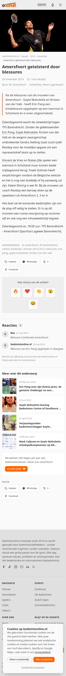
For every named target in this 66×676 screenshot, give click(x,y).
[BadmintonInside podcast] (52, 4)
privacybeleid (42, 652)
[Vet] (16, 292)
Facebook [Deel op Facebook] (11, 269)
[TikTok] (9, 566)
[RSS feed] (33, 566)
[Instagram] (15, 566)
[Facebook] (3, 566)
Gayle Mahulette (26, 132)
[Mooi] (27, 292)
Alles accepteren (44, 659)
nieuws (24, 56)
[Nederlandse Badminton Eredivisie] (41, 5)
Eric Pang (8, 132)
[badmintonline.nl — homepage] (9, 5)
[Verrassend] (50, 292)
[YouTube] (21, 566)
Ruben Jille (35, 160)
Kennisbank (9, 594)
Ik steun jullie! (16, 468)
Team (5, 623)
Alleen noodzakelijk (19, 659)
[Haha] (33, 304)
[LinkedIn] (27, 566)
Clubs (5, 605)
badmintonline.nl (10, 56)
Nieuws (6, 589)
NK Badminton (43, 594)
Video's (6, 610)
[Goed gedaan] (39, 292)
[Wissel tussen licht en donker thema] (60, 4)
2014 (32, 56)
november (42, 56)
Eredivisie (40, 589)
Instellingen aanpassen (32, 667)
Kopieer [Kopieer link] (10, 261)
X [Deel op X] (45, 261)
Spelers (6, 599)
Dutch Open (42, 599)
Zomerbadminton (45, 605)
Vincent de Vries (12, 160)
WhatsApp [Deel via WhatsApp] (29, 261)
